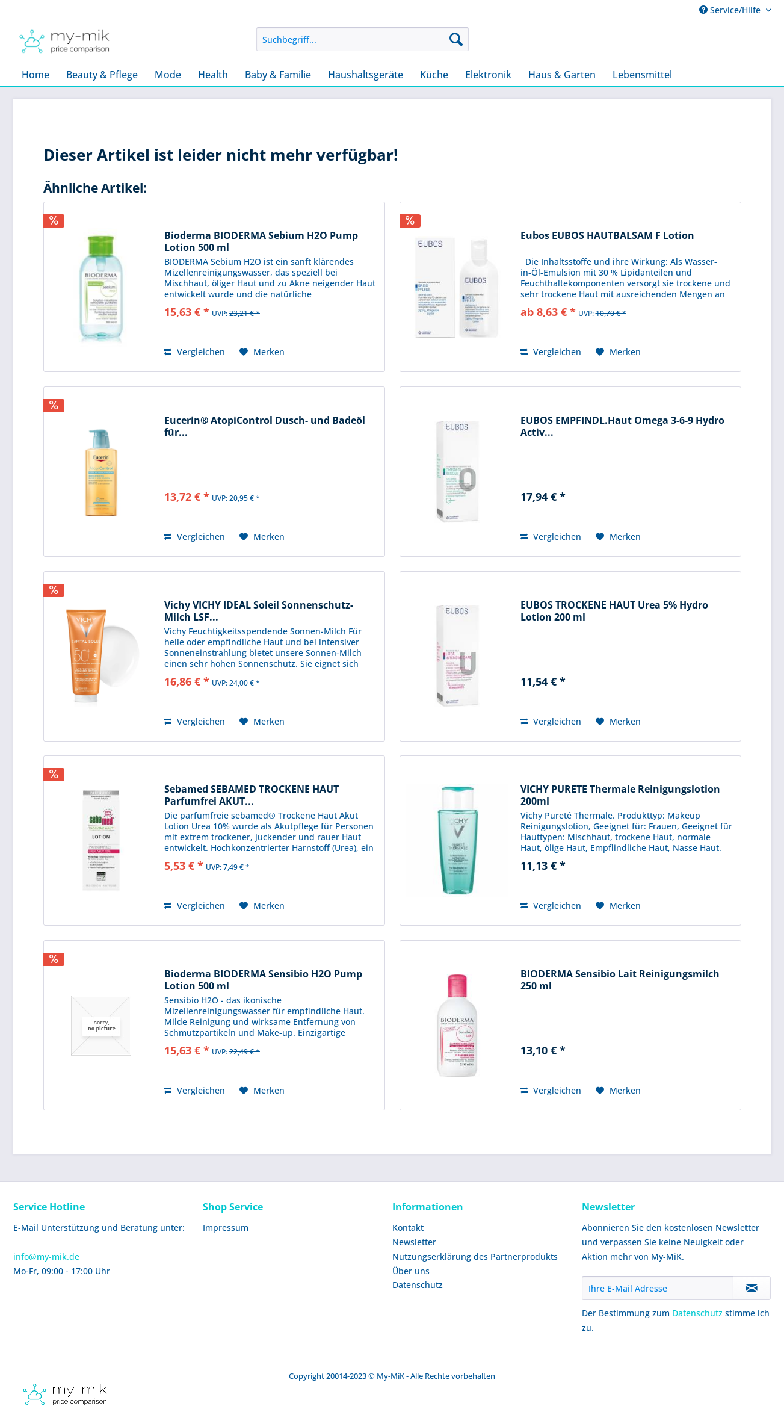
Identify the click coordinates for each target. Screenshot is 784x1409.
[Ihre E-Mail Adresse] (657, 1288)
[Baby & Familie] (277, 74)
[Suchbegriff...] (362, 39)
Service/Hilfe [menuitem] (731, 10)
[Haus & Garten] (562, 74)
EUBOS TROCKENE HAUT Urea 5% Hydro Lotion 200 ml (614, 611)
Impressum (225, 1227)
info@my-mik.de (46, 1256)
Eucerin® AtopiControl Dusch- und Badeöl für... (264, 426)
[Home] (35, 74)
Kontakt (408, 1227)
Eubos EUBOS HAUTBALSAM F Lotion (607, 235)
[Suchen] (456, 39)
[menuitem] (362, 39)
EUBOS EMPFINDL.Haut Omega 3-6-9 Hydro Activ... (622, 426)
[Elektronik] (488, 74)
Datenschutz (417, 1284)
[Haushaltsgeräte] (365, 74)
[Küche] (434, 74)
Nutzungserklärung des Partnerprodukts (475, 1256)
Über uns (411, 1271)
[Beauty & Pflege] (102, 74)
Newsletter (414, 1242)
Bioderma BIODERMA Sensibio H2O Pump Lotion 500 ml (263, 980)
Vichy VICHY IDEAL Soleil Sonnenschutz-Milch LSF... (258, 611)
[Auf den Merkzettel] (262, 352)
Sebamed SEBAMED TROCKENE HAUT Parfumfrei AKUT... (251, 795)
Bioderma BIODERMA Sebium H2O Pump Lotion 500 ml (261, 241)
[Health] (213, 74)
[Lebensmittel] (642, 74)
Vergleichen (194, 352)
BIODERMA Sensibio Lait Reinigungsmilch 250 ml (620, 980)
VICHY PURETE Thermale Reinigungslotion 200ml (620, 795)
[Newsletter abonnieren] (752, 1288)
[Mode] (168, 74)
